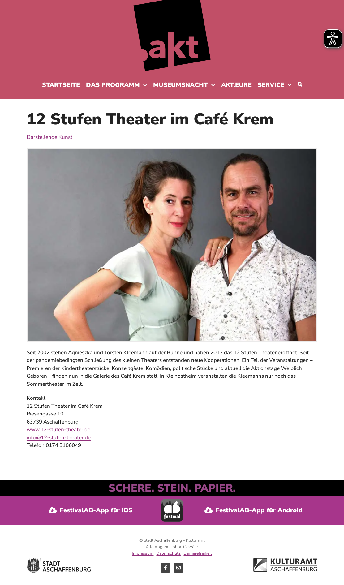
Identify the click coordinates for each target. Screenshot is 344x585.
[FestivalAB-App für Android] (253, 510)
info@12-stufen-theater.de (59, 437)
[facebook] (165, 568)
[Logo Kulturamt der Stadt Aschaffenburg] (285, 560)
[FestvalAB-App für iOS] (91, 510)
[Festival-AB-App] (172, 501)
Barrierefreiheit (197, 553)
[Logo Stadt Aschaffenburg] (59, 560)
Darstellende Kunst (49, 137)
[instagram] (178, 568)
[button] (300, 84)
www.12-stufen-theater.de (58, 429)
